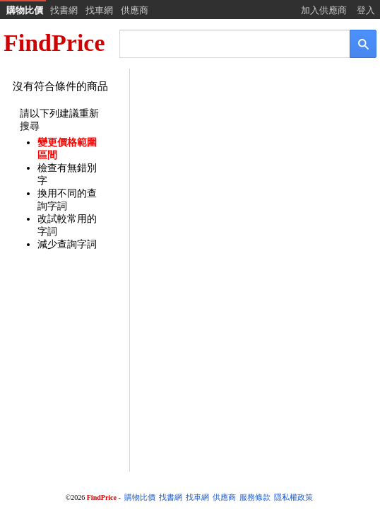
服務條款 (255, 497)
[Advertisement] (253, 182)
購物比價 (24, 10)
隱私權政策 (293, 497)
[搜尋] (225, 43)
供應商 (134, 10)
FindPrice (54, 43)
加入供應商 (324, 10)
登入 (366, 10)
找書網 (64, 10)
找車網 (99, 10)
